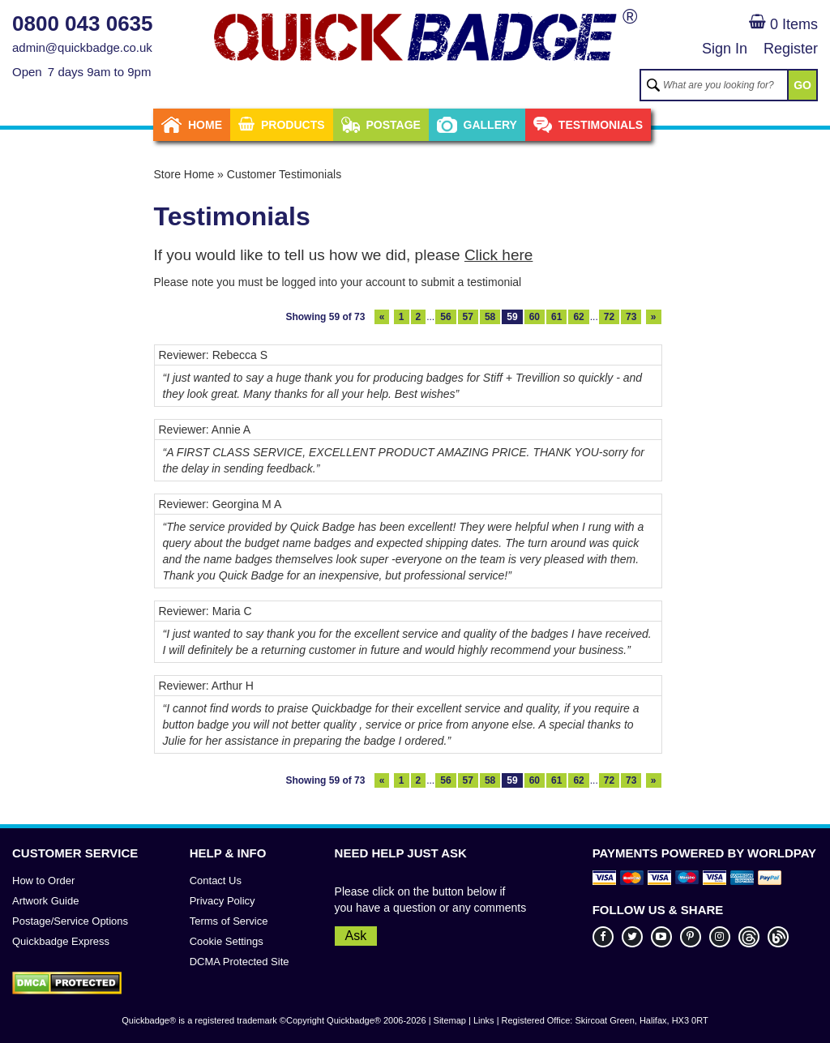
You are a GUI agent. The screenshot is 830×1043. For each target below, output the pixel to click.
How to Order (43, 880)
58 (490, 317)
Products (281, 125)
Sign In (724, 49)
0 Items (783, 24)
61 (556, 317)
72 (609, 317)
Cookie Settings (226, 941)
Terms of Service (229, 921)
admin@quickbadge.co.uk (82, 47)
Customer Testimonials (284, 174)
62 (578, 317)
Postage (381, 125)
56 (445, 317)
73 (631, 317)
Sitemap (450, 1020)
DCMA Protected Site (239, 961)
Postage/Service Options (70, 921)
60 (534, 317)
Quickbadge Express (60, 941)
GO (802, 85)
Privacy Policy (222, 901)
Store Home (184, 174)
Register (791, 49)
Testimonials (588, 125)
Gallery (477, 125)
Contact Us (216, 880)
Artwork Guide (45, 901)
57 (468, 317)
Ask (356, 936)
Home (191, 125)
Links (483, 1020)
